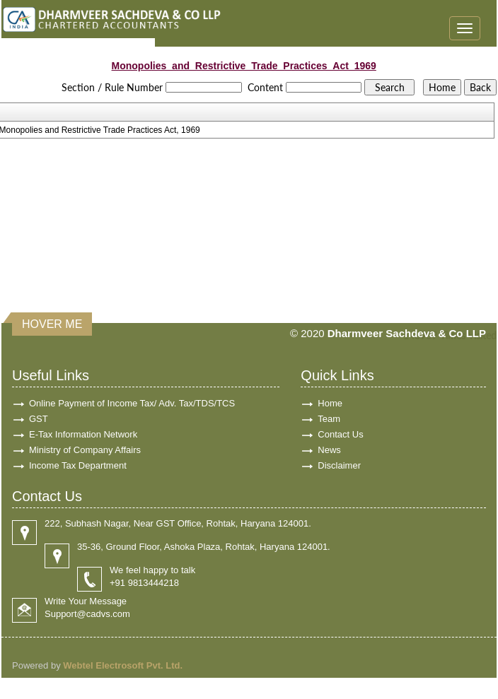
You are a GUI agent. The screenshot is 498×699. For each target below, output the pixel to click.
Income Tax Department (78, 465)
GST (38, 418)
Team (329, 418)
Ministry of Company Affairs (85, 450)
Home (330, 403)
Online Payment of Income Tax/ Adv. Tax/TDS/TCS (132, 403)
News (329, 450)
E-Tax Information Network (83, 434)
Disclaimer (339, 465)
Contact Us (340, 434)
